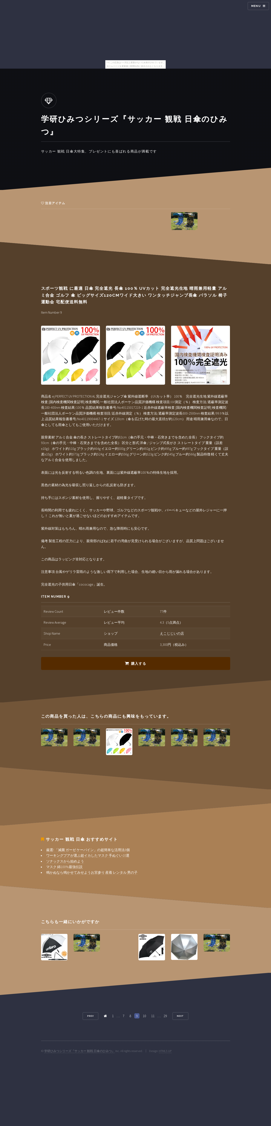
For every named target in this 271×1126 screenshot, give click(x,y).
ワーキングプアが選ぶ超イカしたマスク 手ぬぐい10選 (87, 855)
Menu (256, 6)
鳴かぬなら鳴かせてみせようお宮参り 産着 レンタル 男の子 (92, 872)
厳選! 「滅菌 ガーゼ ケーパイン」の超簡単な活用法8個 (88, 850)
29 (165, 1016)
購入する (138, 664)
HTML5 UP (165, 1051)
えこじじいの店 (172, 633)
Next (180, 1016)
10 (144, 1016)
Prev (90, 1016)
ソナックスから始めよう (65, 861)
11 (153, 1016)
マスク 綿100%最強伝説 (64, 867)
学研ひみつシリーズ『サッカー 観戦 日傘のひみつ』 (79, 1051)
